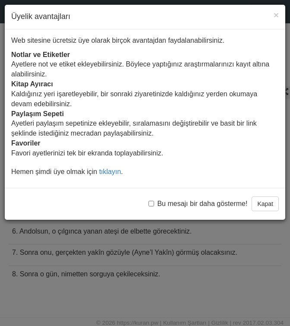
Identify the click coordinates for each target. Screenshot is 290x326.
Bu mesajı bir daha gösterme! (197, 203)
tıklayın (110, 171)
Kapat (265, 203)
